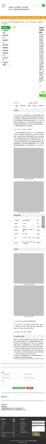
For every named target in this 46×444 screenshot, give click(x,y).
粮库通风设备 (5, 54)
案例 (14, 434)
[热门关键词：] (43, 5)
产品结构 (28, 106)
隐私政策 (30, 440)
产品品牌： (31, 103)
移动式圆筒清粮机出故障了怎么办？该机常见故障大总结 (12, 408)
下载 (14, 436)
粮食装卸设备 (5, 36)
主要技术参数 (22, 106)
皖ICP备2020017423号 (23, 442)
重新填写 (30, 387)
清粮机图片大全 (4, 406)
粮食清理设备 (5, 41)
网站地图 (34, 440)
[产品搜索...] (37, 5)
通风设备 (22, 428)
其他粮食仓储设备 (5, 63)
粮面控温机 (5, 47)
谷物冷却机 (5, 44)
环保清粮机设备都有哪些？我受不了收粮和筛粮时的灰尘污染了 (13, 409)
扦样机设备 (5, 50)
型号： (15, 103)
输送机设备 (22, 422)
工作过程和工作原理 (35, 106)
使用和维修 (41, 106)
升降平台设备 (5, 58)
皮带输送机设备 (5, 31)
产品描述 (16, 106)
